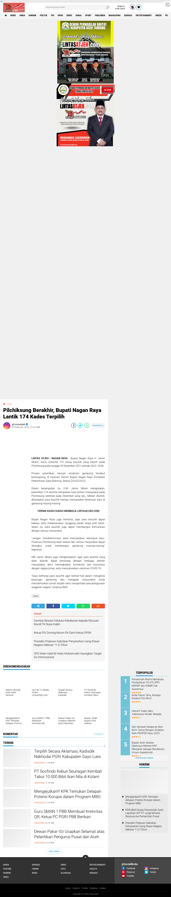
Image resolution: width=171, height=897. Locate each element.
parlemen (100, 15)
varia (22, 15)
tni (52, 15)
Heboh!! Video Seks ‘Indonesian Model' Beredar (147, 713)
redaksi (94, 873)
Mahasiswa (115, 15)
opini (60, 15)
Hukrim (76, 888)
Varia (67, 888)
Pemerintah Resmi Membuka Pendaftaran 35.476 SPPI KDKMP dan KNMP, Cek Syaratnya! (148, 684)
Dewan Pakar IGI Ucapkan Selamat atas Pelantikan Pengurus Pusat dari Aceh (69, 834)
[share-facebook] (73, 425)
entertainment (144, 15)
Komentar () (98, 425)
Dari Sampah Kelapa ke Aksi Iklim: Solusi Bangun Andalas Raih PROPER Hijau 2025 (148, 730)
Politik (85, 888)
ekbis (69, 15)
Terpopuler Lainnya (144, 758)
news (13, 15)
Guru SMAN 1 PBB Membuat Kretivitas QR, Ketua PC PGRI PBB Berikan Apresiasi (68, 816)
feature (7, 869)
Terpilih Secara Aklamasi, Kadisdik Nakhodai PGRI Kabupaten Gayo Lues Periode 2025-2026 (67, 756)
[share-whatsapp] (86, 425)
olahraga (66, 873)
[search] (77, 7)
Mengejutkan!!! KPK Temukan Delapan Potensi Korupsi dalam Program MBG (67, 794)
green (158, 15)
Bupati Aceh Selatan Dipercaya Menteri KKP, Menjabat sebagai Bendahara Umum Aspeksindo (148, 747)
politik (43, 15)
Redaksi (93, 888)
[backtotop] (85, 858)
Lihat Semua (54, 851)
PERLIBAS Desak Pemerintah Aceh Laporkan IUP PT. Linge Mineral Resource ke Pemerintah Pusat (144, 813)
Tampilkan (98, 734)
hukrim (32, 15)
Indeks (102, 888)
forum (35, 869)
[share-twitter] (80, 425)
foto (63, 869)
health (93, 869)
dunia (78, 15)
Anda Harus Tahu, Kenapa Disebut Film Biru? (146, 697)
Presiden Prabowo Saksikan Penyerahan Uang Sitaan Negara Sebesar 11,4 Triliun (143, 826)
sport (88, 15)
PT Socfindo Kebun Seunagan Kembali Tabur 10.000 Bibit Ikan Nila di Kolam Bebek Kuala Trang (68, 776)
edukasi (128, 15)
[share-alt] (38, 606)
